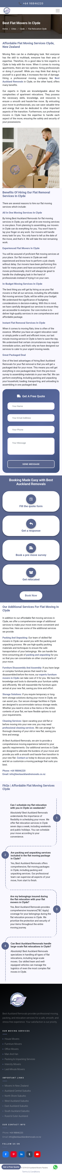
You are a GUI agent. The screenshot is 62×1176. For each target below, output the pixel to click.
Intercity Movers (13, 1064)
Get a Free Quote (11, 1167)
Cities (13, 29)
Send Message (31, 464)
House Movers (12, 1039)
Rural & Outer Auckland (16, 1116)
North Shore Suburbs (15, 1096)
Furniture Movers (13, 1044)
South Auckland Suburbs (17, 1111)
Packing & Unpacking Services (20, 1059)
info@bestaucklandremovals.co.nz (27, 774)
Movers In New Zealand (16, 1085)
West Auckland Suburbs (17, 1101)
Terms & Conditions (31, 1171)
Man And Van (11, 1054)
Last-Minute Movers (15, 1069)
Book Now (31, 595)
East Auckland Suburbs (16, 1106)
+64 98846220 (17, 770)
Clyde (22, 29)
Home (5, 29)
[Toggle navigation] (58, 10)
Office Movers (12, 1049)
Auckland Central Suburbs (18, 1090)
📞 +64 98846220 (31, 3)
